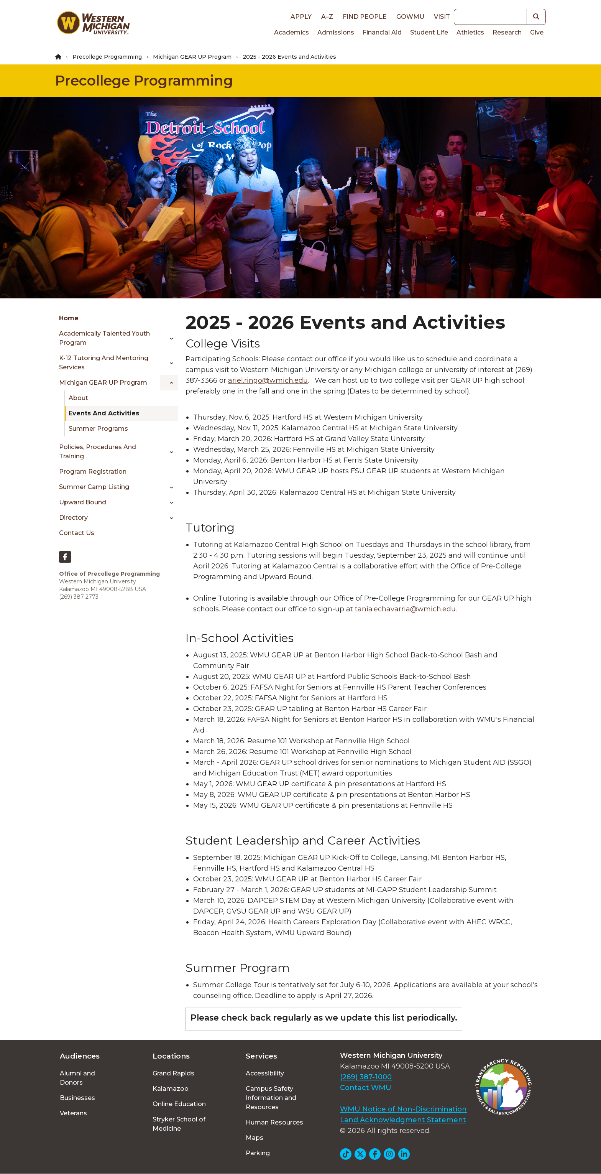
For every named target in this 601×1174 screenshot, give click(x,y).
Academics (291, 32)
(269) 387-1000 (366, 1077)
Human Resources (274, 1122)
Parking (258, 1153)
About (78, 398)
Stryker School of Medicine (179, 1124)
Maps (254, 1137)
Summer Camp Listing (94, 487)
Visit (442, 16)
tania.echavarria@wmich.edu (405, 609)
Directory (73, 517)
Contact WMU (365, 1087)
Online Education (179, 1104)
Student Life (429, 32)
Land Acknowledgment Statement (403, 1120)
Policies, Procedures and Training (97, 451)
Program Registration (92, 471)
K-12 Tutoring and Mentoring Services (103, 362)
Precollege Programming (107, 56)
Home (69, 318)
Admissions (335, 32)
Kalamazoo (171, 1088)
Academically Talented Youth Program (104, 338)
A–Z (327, 16)
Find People (365, 16)
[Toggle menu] (169, 338)
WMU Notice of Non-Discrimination (403, 1109)
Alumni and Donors (77, 1078)
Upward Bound (82, 502)
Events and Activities (104, 413)
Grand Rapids (173, 1073)
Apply (301, 16)
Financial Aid (382, 32)
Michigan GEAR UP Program (192, 56)
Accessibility (265, 1073)
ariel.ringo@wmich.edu (268, 380)
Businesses (77, 1098)
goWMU (410, 16)
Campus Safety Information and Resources (271, 1098)
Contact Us (76, 533)
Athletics (470, 32)
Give (537, 32)
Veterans (73, 1113)
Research (507, 32)
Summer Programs (98, 428)
